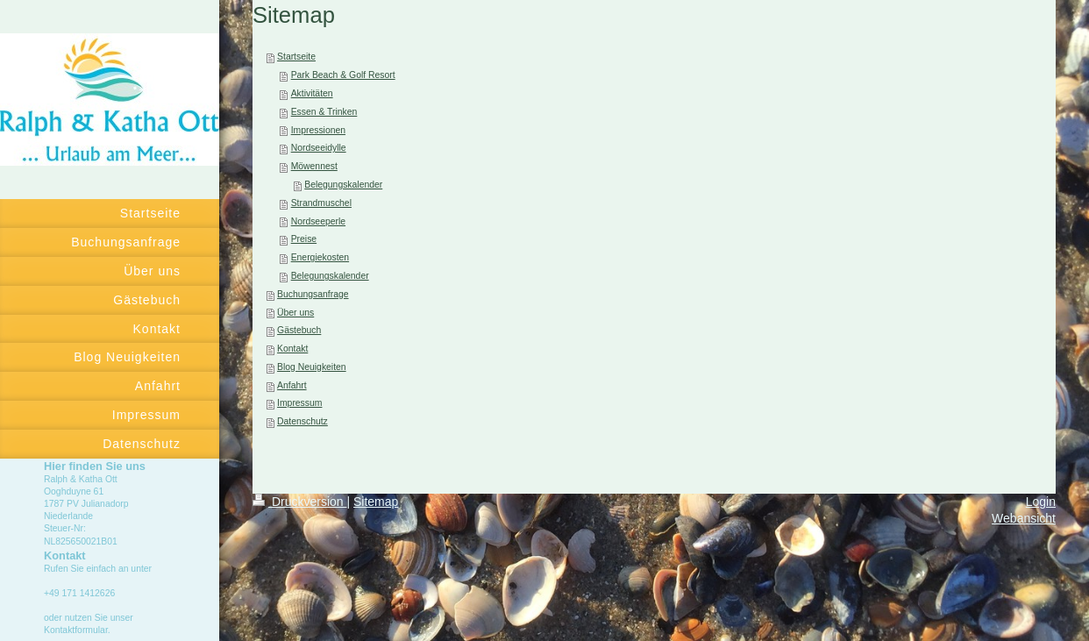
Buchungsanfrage (312, 294)
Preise (304, 239)
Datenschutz (302, 421)
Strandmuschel (321, 203)
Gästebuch (299, 330)
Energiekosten (320, 257)
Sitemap (375, 502)
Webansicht (1024, 518)
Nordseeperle (318, 221)
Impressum (299, 403)
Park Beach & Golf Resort (343, 75)
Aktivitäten (312, 93)
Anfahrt (292, 385)
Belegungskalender (343, 184)
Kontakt (292, 348)
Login (1041, 502)
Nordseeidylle (318, 148)
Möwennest (314, 166)
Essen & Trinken (324, 112)
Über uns (295, 312)
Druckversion (299, 502)
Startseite (296, 56)
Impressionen (318, 130)
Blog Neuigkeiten (311, 367)
